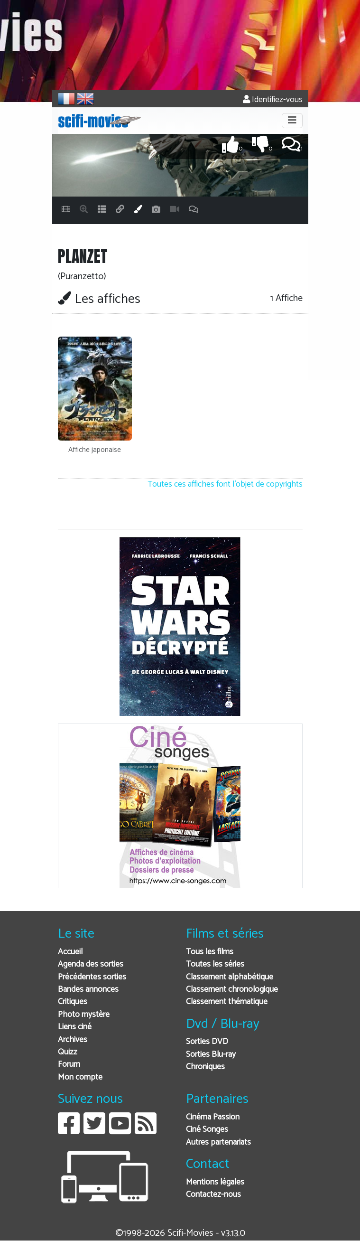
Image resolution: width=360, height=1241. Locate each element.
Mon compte (80, 1077)
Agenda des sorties (90, 964)
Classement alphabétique (229, 977)
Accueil (70, 952)
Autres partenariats (218, 1142)
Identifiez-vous (273, 100)
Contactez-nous (213, 1195)
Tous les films (209, 952)
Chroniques (205, 1067)
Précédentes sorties (92, 977)
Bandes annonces (88, 990)
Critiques (72, 1002)
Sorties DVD (207, 1042)
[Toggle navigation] (292, 120)
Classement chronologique (232, 990)
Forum (69, 1065)
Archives (72, 1040)
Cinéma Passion (213, 1117)
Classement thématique (227, 1002)
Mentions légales (215, 1182)
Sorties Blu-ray (211, 1055)
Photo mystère (84, 1015)
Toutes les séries (215, 964)
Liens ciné (75, 1027)
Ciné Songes (207, 1130)
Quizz (67, 1052)
